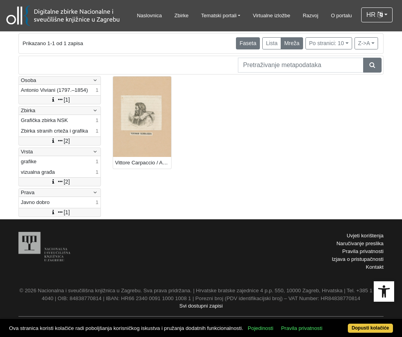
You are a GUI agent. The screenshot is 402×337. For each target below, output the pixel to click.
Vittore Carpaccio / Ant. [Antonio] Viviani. (143, 163)
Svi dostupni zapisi (201, 306)
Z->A (364, 43)
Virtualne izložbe (271, 15)
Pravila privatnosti (363, 251)
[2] (59, 141)
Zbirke (181, 15)
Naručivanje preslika (360, 243)
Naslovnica (149, 15)
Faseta (247, 43)
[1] (59, 100)
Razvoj (310, 15)
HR (374, 14)
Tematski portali (218, 15)
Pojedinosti (260, 328)
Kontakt (375, 267)
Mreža (292, 43)
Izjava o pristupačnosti (358, 259)
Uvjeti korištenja (365, 236)
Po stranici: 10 (326, 43)
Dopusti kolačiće (370, 328)
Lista (272, 43)
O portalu (341, 15)
